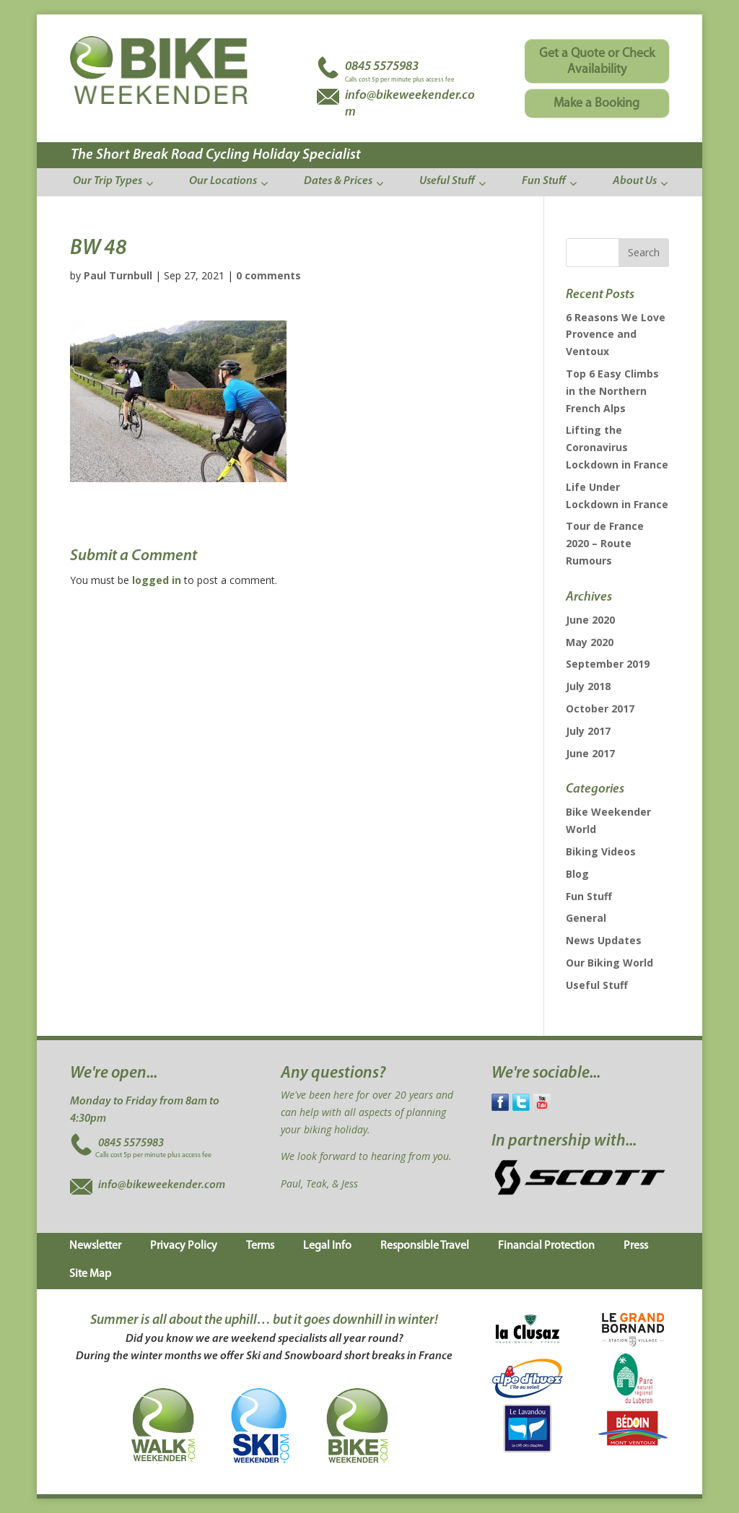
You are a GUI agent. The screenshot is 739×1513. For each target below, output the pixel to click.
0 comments (268, 275)
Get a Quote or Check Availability (597, 62)
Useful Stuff (597, 985)
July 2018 (588, 686)
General (586, 918)
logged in (156, 580)
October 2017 (600, 708)
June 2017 (590, 753)
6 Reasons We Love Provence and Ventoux (615, 334)
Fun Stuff (589, 896)
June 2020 (590, 620)
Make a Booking (596, 103)
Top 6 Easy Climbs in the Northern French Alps (612, 391)
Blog (577, 874)
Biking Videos (601, 851)
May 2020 (589, 642)
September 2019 (608, 664)
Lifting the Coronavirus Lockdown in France (617, 447)
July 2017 (588, 731)
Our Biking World (609, 962)
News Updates (604, 940)
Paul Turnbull (118, 275)
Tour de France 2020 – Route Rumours (605, 543)
